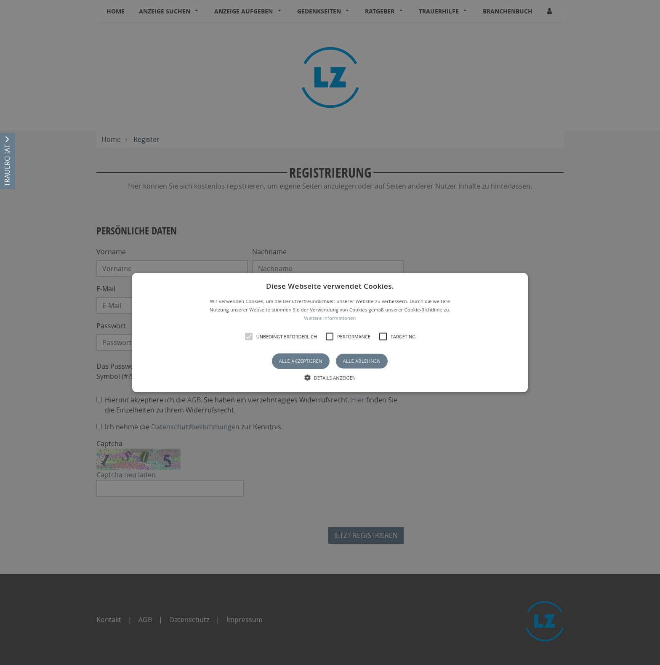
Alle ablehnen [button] (362, 361)
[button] (330, 332)
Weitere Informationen (330, 317)
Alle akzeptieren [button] (300, 361)
